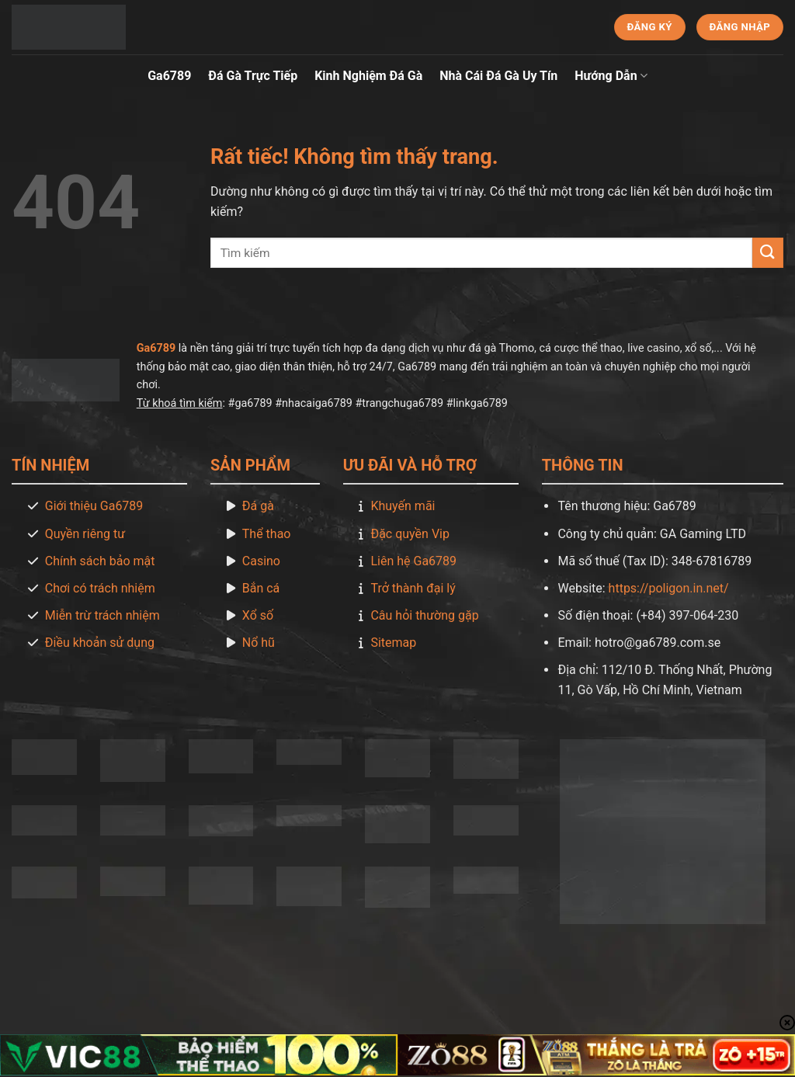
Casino (261, 561)
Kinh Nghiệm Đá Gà (368, 75)
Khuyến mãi (402, 506)
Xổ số (257, 615)
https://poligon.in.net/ (669, 588)
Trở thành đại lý (412, 588)
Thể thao (266, 533)
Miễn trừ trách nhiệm (102, 615)
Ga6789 (169, 75)
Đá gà (258, 506)
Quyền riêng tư (85, 533)
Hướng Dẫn (611, 76)
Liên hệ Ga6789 (413, 561)
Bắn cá (261, 588)
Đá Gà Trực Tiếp (252, 75)
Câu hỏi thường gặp (424, 615)
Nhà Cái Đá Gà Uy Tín (498, 75)
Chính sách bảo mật (100, 561)
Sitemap (393, 642)
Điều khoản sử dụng (99, 642)
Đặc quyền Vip (410, 533)
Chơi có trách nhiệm (100, 588)
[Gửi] (767, 253)
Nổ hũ (258, 642)
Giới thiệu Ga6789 (94, 506)
